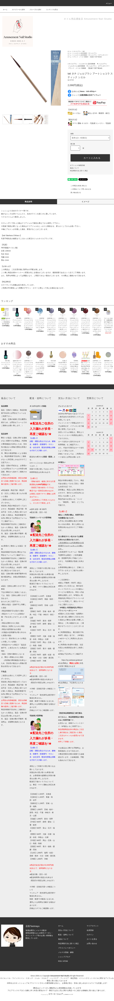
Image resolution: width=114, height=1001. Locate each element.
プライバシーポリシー (66, 948)
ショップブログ (64, 957)
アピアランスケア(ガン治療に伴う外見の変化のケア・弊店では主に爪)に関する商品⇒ (41, 990)
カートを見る (92, 939)
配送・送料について (66, 935)
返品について (74, 168)
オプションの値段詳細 (77, 165)
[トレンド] (86, 95)
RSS (60, 961)
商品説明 (28, 202)
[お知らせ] (84, 91)
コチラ (37, 710)
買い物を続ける (74, 192)
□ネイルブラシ (77, 51)
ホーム (5, 9)
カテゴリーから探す (17, 9)
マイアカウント (93, 926)
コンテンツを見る (50, 9)
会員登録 (90, 930)
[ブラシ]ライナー (103, 55)
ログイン (90, 935)
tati (83, 51)
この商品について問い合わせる (79, 189)
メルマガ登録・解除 (66, 952)
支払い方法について (66, 930)
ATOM (65, 961)
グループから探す (34, 9)
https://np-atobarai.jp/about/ (72, 660)
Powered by (57, 994)
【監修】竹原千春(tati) (96, 57)
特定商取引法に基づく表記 (79, 171)
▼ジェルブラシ (93, 53)
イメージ (85, 202)
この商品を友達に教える (77, 186)
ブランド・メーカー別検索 (80, 57)
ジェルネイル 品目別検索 (80, 53)
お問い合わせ (92, 943)
